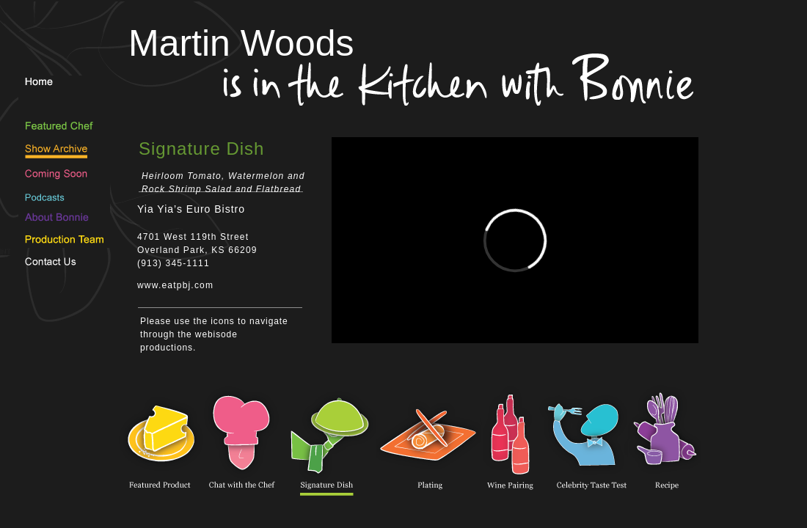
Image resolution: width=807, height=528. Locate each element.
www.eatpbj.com (175, 285)
